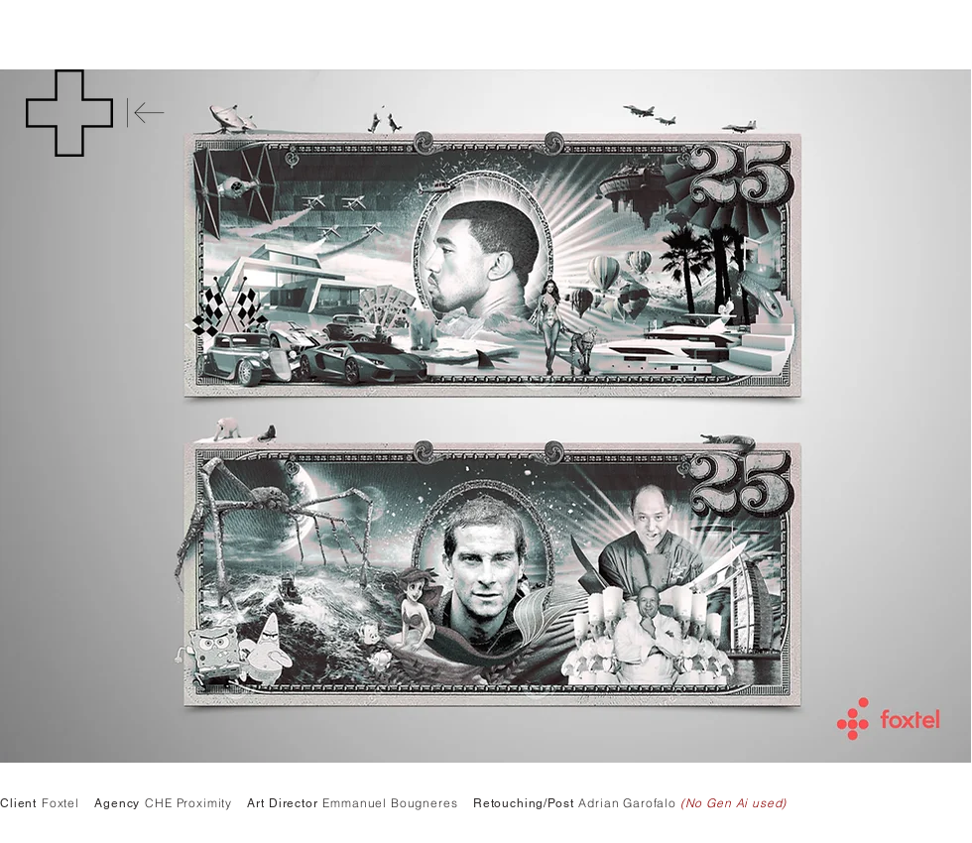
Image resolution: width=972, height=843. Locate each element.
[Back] (146, 113)
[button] (69, 113)
